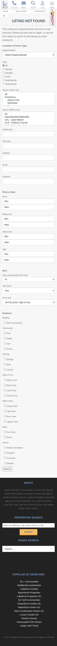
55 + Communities (29, 581)
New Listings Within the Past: (15, 275)
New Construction (14, 323)
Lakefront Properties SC (29, 596)
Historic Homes (29, 618)
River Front (11, 385)
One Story (11, 432)
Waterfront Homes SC (29, 607)
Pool (8, 333)
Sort (4, 270)
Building (5, 318)
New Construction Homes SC (29, 611)
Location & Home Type (14, 45)
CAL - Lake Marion (28, 119)
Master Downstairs (15, 448)
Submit (28, 532)
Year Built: (6, 286)
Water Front (12, 380)
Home (5, 11)
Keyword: (6, 176)
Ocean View (12, 406)
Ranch (9, 437)
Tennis (9, 349)
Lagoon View (12, 422)
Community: (7, 328)
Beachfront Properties (29, 592)
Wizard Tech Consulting (23, 637)
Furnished (11, 458)
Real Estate (21, 11)
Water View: (7, 401)
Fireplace (11, 453)
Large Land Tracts (29, 625)
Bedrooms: (7, 214)
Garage (10, 359)
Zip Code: (6, 141)
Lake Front (11, 390)
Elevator (10, 463)
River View (11, 416)
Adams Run (28, 100)
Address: (6, 153)
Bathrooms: (7, 232)
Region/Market (8, 50)
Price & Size (8, 192)
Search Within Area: (11, 110)
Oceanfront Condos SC (29, 603)
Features (7, 313)
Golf (8, 344)
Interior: (5, 442)
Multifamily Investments (29, 585)
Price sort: (6, 298)
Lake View (11, 411)
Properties (40, 11)
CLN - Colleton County (28, 122)
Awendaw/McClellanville (28, 116)
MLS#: (5, 165)
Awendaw (28, 103)
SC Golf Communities (29, 600)
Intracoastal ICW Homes (29, 622)
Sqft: (4, 249)
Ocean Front (12, 396)
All (28, 94)
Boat (9, 364)
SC (4, 16)
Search (7, 469)
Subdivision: (7, 129)
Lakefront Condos (29, 589)
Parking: (6, 354)
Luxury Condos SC (29, 614)
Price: (4, 196)
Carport (10, 370)
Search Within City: (10, 90)
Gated (9, 338)
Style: (4, 427)
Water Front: (7, 375)
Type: (4, 62)
